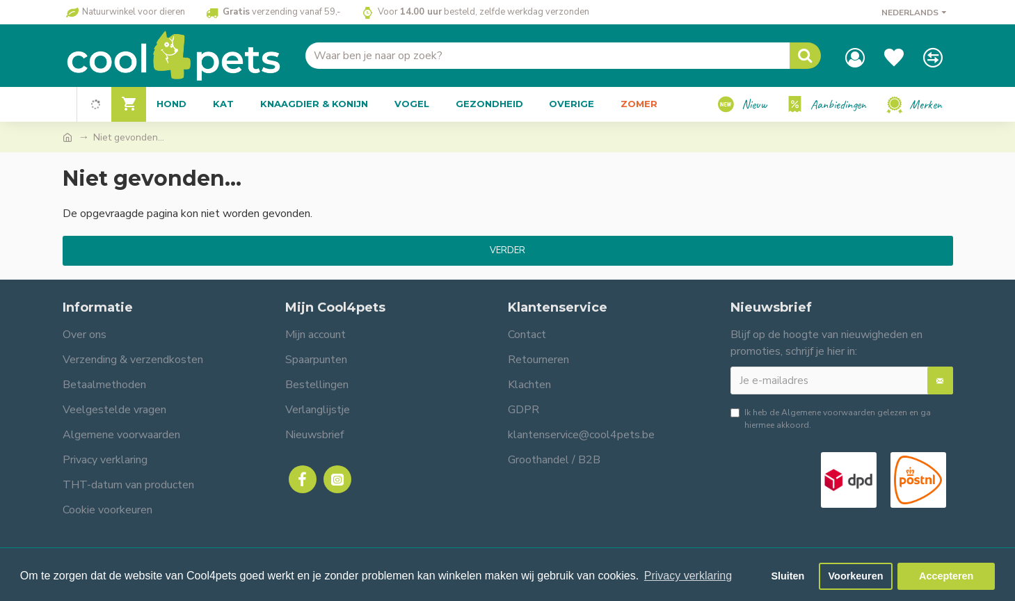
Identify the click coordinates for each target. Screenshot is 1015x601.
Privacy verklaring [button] (688, 576)
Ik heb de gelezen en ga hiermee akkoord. (830, 418)
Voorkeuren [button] (856, 576)
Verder (507, 250)
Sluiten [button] (787, 576)
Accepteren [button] (946, 576)
